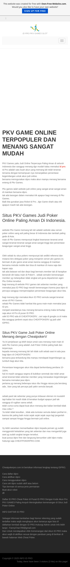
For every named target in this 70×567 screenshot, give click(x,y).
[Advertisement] (35, 91)
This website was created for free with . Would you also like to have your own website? (35, 7)
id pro (62, 166)
